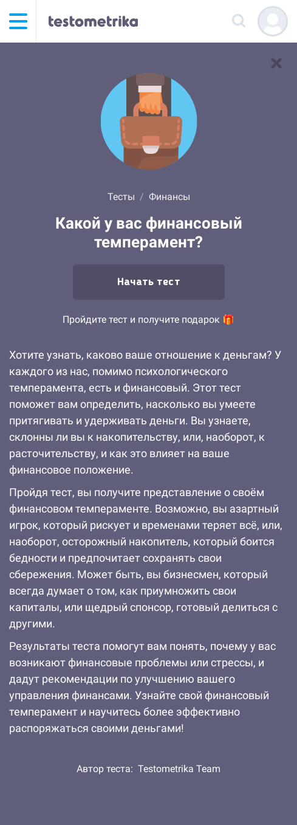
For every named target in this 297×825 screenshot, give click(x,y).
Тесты (121, 196)
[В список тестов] (276, 63)
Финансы (169, 196)
